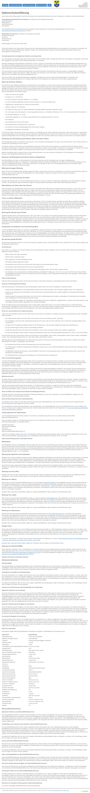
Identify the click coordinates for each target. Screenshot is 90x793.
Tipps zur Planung (41, 5)
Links (49, 5)
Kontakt (86, 2)
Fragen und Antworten (29, 5)
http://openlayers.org (58, 513)
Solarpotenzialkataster (15, 5)
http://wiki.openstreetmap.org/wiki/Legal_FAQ (15, 554)
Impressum (85, 4)
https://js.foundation (49, 482)
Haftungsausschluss (83, 5)
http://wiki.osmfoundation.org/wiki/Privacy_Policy (26, 552)
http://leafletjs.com (52, 498)
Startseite (5, 5)
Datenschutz (66, 790)
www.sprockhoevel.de (57, 790)
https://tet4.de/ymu (22, 435)
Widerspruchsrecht (83, 6)
